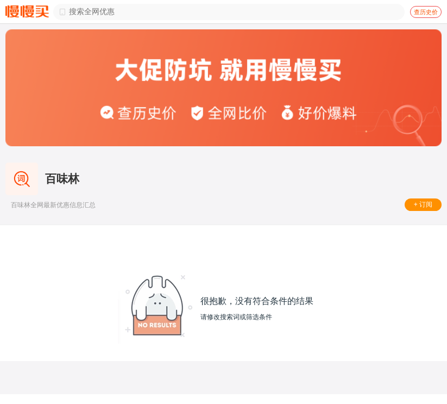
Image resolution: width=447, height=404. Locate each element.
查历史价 (426, 12)
